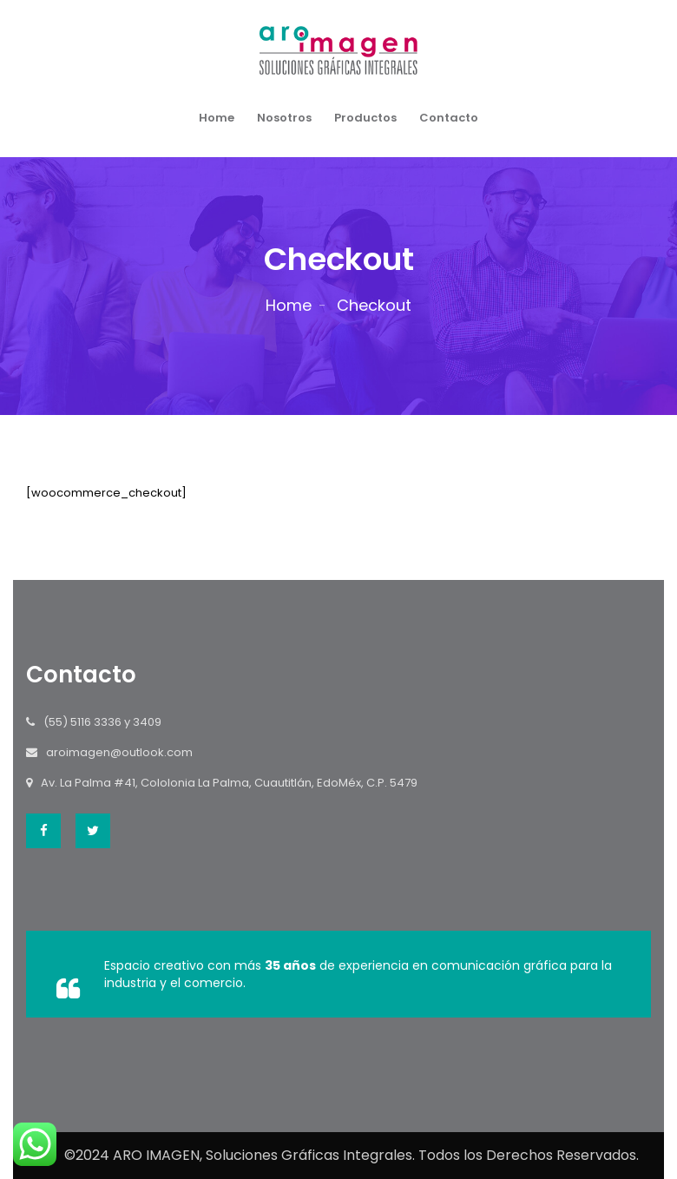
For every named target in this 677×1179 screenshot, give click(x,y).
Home (216, 117)
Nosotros (284, 117)
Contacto (448, 117)
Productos (365, 117)
